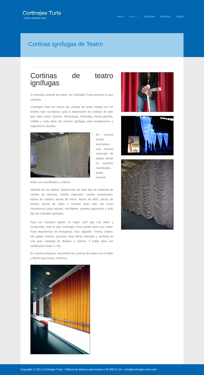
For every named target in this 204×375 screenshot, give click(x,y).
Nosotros (165, 16)
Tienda (180, 16)
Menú (132, 16)
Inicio (120, 16)
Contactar (149, 16)
